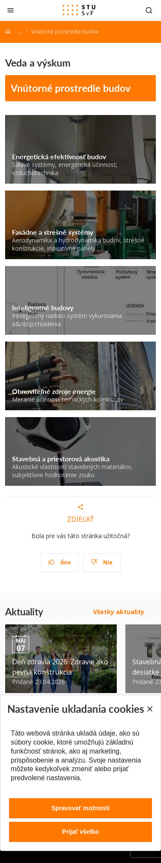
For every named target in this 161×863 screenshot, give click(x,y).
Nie (101, 562)
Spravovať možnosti (80, 808)
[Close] (149, 709)
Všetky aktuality (118, 612)
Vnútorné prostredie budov (71, 88)
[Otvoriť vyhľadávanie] (149, 10)
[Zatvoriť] (10, 10)
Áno (59, 562)
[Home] (7, 31)
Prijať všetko (80, 831)
